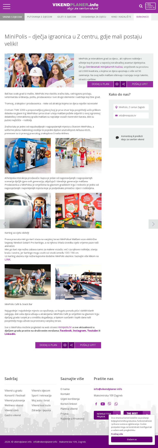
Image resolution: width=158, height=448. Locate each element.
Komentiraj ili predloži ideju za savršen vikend (132, 138)
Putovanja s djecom (39, 16)
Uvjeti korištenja (69, 399)
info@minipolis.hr (125, 115)
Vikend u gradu (13, 390)
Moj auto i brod (41, 400)
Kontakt (65, 394)
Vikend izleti (12, 410)
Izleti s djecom (66, 16)
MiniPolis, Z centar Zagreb (130, 107)
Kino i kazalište (121, 16)
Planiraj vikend (68, 408)
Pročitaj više (117, 434)
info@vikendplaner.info (108, 389)
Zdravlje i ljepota (41, 410)
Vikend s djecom (12, 16)
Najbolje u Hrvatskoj (72, 418)
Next (98, 282)
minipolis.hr (65, 327)
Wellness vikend (14, 405)
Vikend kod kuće (41, 405)
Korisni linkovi (68, 404)
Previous (7, 282)
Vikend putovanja (15, 400)
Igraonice (142, 16)
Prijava (64, 413)
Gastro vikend (13, 415)
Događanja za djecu (93, 16)
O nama (64, 389)
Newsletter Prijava (107, 415)
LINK (7, 259)
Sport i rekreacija (41, 395)
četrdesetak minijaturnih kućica (104, 66)
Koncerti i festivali (15, 395)
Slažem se (132, 439)
